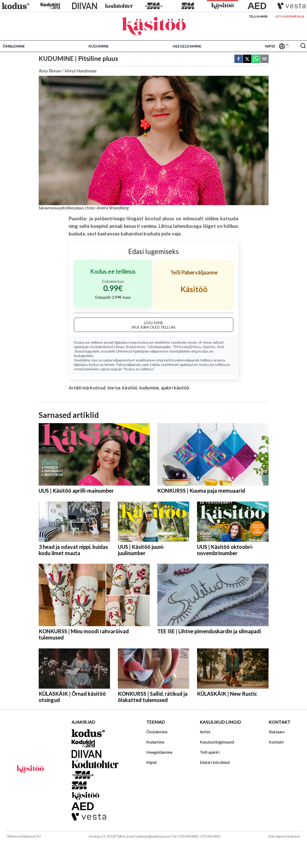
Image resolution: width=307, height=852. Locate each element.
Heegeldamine (187, 46)
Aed (220, 346)
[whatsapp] (256, 59)
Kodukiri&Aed (101, 346)
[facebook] (238, 59)
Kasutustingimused (217, 741)
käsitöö (129, 387)
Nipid (270, 46)
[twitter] (247, 59)
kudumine (149, 387)
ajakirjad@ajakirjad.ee (153, 836)
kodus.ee (145, 342)
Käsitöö (208, 346)
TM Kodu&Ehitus (186, 346)
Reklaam (277, 731)
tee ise (113, 387)
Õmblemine (14, 46)
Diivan (119, 346)
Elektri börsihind (215, 762)
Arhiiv (205, 731)
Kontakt (276, 741)
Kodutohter (135, 346)
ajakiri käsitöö (175, 387)
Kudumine (99, 46)
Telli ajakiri (258, 16)
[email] (264, 59)
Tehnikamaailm (159, 346)
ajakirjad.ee (189, 364)
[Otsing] (303, 46)
